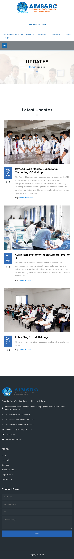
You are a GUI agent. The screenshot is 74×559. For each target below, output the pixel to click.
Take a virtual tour (37, 24)
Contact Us (56, 34)
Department (7, 474)
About (4, 455)
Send (37, 533)
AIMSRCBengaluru (13, 439)
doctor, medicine (26, 197)
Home (32, 67)
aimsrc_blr (10, 434)
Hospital (5, 460)
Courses (5, 465)
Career (68, 34)
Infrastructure (8, 469)
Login (7, 37)
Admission (42, 34)
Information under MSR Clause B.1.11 (18, 34)
